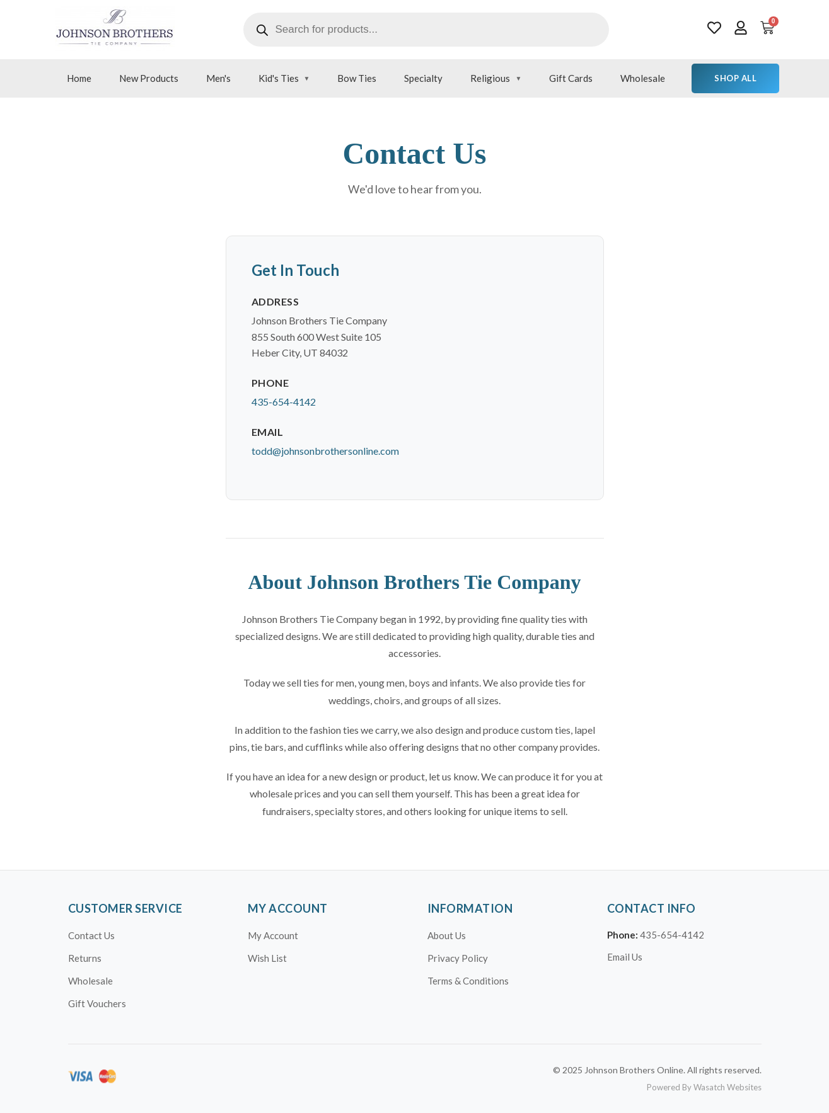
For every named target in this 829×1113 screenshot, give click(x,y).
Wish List (267, 958)
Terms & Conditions (468, 980)
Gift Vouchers (97, 1003)
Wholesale (642, 78)
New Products (148, 78)
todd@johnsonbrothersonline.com (325, 451)
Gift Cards (571, 78)
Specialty (423, 78)
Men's (218, 78)
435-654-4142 (284, 402)
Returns (84, 958)
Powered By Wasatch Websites (704, 1087)
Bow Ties (356, 78)
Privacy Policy (457, 958)
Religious (490, 78)
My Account (273, 935)
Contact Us (91, 935)
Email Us (624, 956)
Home (79, 78)
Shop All (735, 78)
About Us (446, 935)
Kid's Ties (278, 78)
